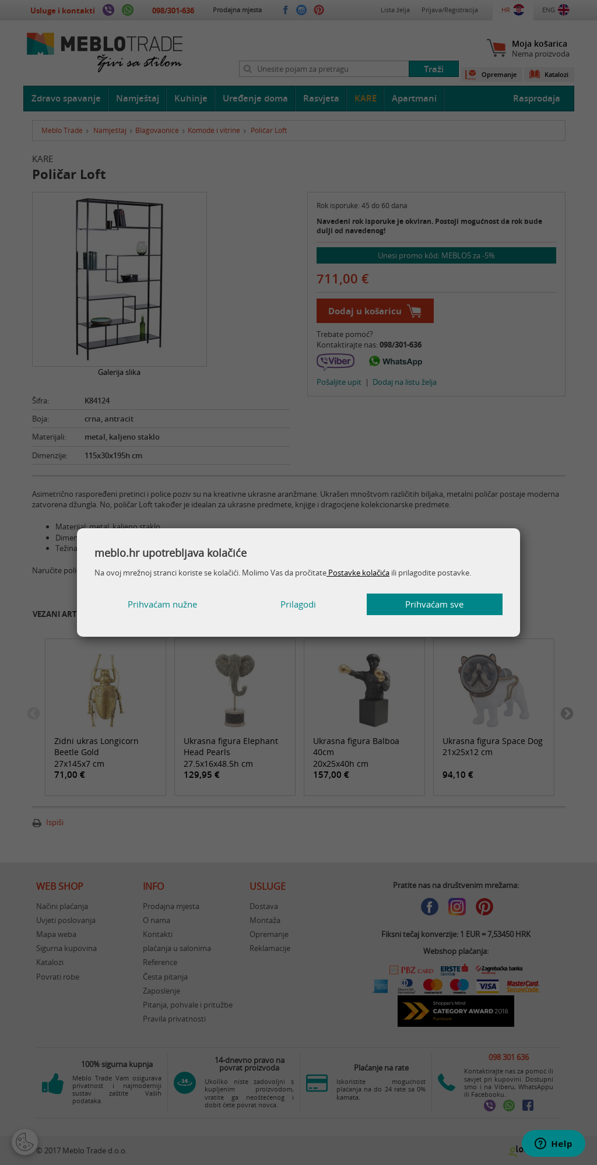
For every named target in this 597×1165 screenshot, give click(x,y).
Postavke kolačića (357, 572)
